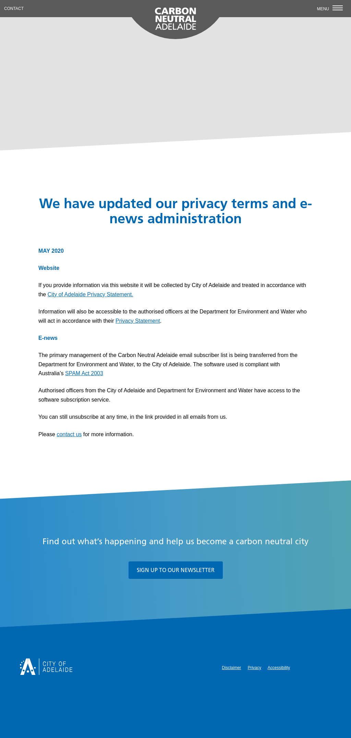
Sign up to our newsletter (176, 570)
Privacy (254, 667)
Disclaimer (231, 667)
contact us (69, 434)
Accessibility (279, 667)
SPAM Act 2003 (84, 373)
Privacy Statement (138, 321)
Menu (330, 8)
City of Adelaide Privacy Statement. (90, 294)
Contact (14, 8)
